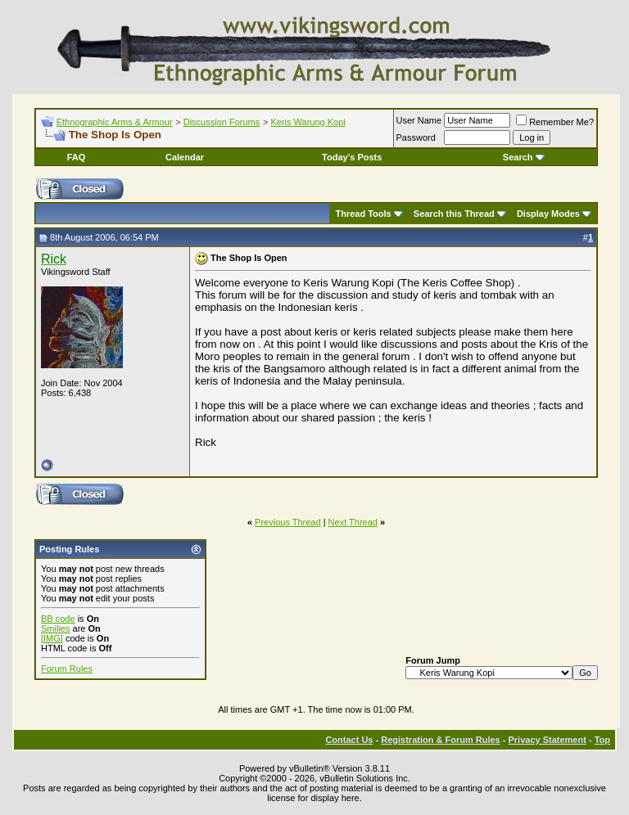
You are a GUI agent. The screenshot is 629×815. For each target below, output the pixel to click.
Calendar (184, 157)
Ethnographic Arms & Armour (115, 122)
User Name (419, 120)
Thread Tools (363, 213)
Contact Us (349, 740)
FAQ (76, 157)
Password (416, 137)
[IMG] (52, 638)
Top (602, 740)
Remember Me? (555, 122)
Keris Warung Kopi (307, 122)
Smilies (55, 628)
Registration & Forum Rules (440, 740)
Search (524, 157)
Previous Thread (288, 522)
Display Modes (548, 213)
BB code (58, 619)
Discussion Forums (221, 122)
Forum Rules (67, 668)
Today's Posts (352, 157)
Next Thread (353, 522)
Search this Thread (454, 213)
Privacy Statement (547, 740)
